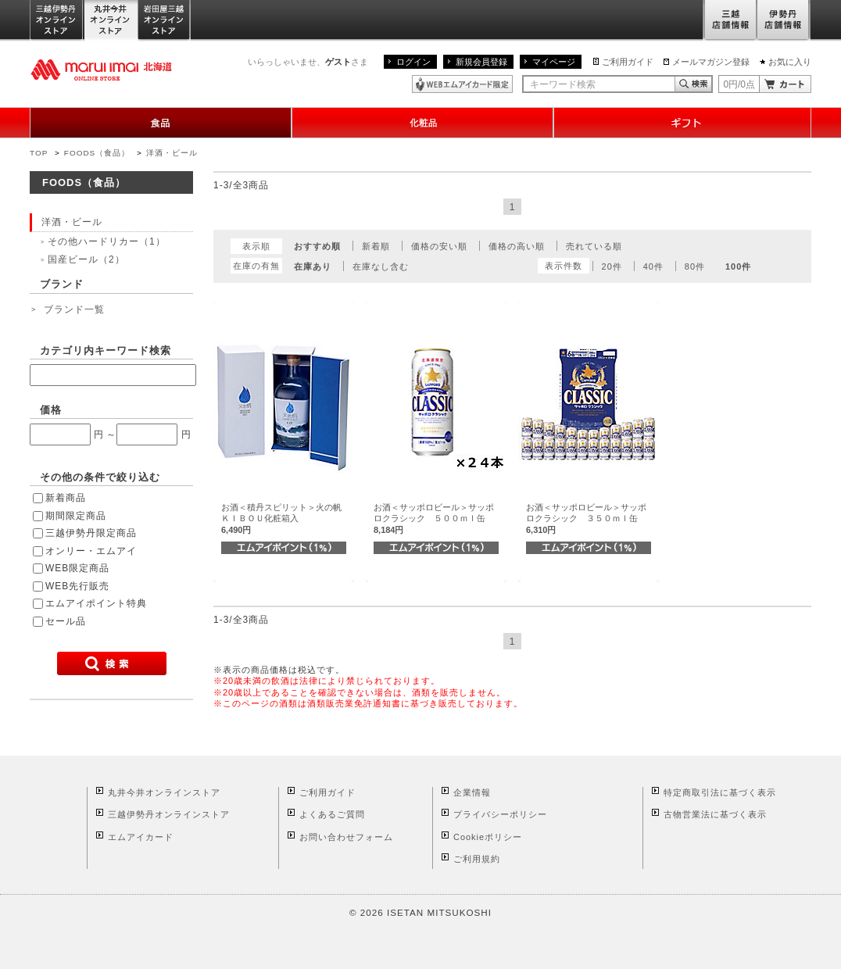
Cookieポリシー (487, 837)
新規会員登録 (481, 61)
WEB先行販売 (77, 586)
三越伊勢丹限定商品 (91, 532)
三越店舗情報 (730, 20)
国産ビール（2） (86, 259)
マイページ (553, 61)
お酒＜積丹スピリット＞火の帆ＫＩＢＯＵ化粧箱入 (281, 518)
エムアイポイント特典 (96, 603)
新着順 (376, 246)
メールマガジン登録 (711, 61)
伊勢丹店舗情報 (784, 20)
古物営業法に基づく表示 (715, 814)
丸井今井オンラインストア (111, 20)
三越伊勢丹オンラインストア (57, 20)
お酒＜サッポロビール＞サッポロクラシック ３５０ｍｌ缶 (586, 518)
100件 (738, 266)
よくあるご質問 (332, 814)
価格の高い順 (516, 246)
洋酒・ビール (172, 152)
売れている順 (594, 246)
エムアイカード (141, 837)
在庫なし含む (381, 266)
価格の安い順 (439, 246)
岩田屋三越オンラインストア (164, 20)
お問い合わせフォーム (346, 837)
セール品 (65, 621)
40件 (653, 266)
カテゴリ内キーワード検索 (105, 350)
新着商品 (65, 497)
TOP (39, 152)
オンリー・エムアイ (91, 550)
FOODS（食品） (97, 152)
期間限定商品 (75, 515)
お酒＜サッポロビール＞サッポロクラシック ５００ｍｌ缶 (434, 518)
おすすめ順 (317, 246)
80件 (695, 266)
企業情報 (472, 792)
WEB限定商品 (77, 568)
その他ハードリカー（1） (107, 241)
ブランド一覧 (74, 309)
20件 (612, 266)
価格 (51, 410)
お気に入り (789, 61)
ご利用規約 (476, 859)
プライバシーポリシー (500, 814)
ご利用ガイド (627, 61)
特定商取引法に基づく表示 (720, 792)
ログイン (413, 61)
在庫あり (312, 266)
